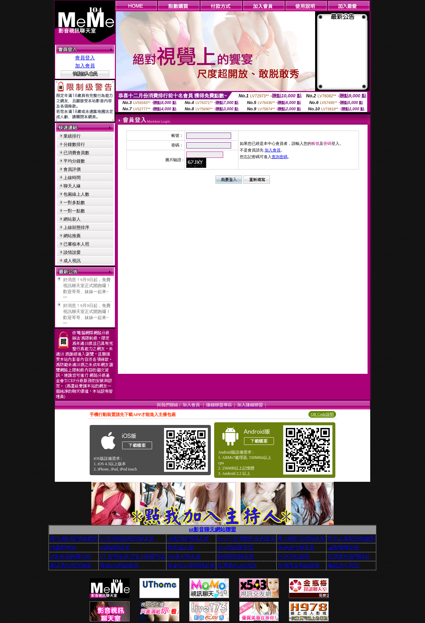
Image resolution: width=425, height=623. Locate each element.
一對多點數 (74, 202)
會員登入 (85, 57)
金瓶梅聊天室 (343, 547)
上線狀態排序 (76, 227)
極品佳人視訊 (343, 565)
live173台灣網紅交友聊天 (246, 538)
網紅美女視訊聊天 (71, 565)
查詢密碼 (280, 157)
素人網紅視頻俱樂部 (74, 538)
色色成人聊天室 (296, 547)
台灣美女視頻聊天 (348, 556)
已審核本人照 (76, 244)
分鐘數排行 (74, 144)
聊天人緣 (72, 185)
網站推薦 (72, 235)
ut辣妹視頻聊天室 (188, 538)
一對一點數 (74, 210)
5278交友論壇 (293, 556)
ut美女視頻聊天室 (70, 556)
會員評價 (72, 169)
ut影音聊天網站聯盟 (212, 529)
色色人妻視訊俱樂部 (351, 538)
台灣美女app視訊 (237, 565)
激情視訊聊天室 (235, 556)
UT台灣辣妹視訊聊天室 (127, 538)
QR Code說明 (322, 414)
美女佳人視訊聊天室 (191, 565)
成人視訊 (72, 260)
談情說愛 (72, 252)
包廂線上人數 (76, 194)
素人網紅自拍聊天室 (301, 538)
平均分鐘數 (74, 160)
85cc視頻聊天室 (235, 547)
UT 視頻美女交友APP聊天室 (132, 556)
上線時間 (72, 177)
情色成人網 (180, 547)
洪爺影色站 (63, 547)
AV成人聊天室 (184, 556)
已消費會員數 (76, 152)
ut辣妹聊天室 (115, 547)
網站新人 (72, 219)
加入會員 (85, 65)
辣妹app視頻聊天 (119, 565)
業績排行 (72, 136)
